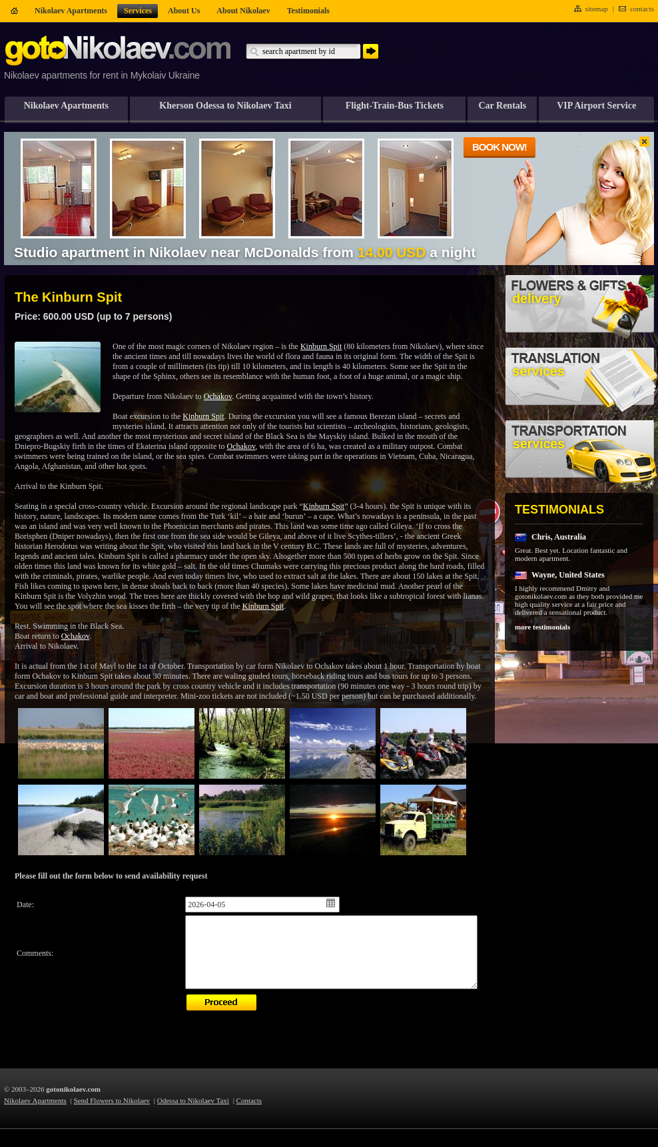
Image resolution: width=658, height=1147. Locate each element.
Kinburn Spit (321, 346)
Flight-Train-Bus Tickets (395, 106)
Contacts (249, 1100)
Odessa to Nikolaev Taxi (193, 1100)
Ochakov (218, 396)
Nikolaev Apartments (66, 106)
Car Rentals (502, 106)
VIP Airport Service (596, 106)
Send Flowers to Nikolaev (112, 1100)
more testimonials (542, 627)
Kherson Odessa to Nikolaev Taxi (225, 106)
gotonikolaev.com (73, 1089)
